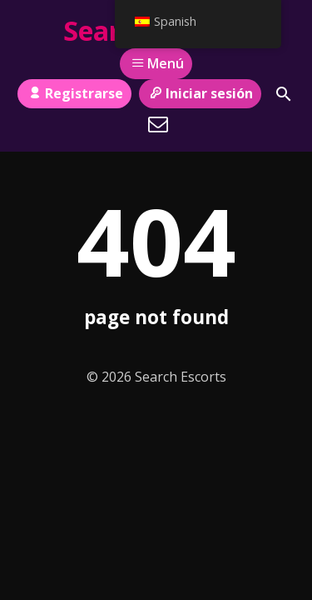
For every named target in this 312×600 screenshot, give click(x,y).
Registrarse (74, 93)
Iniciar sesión (200, 93)
